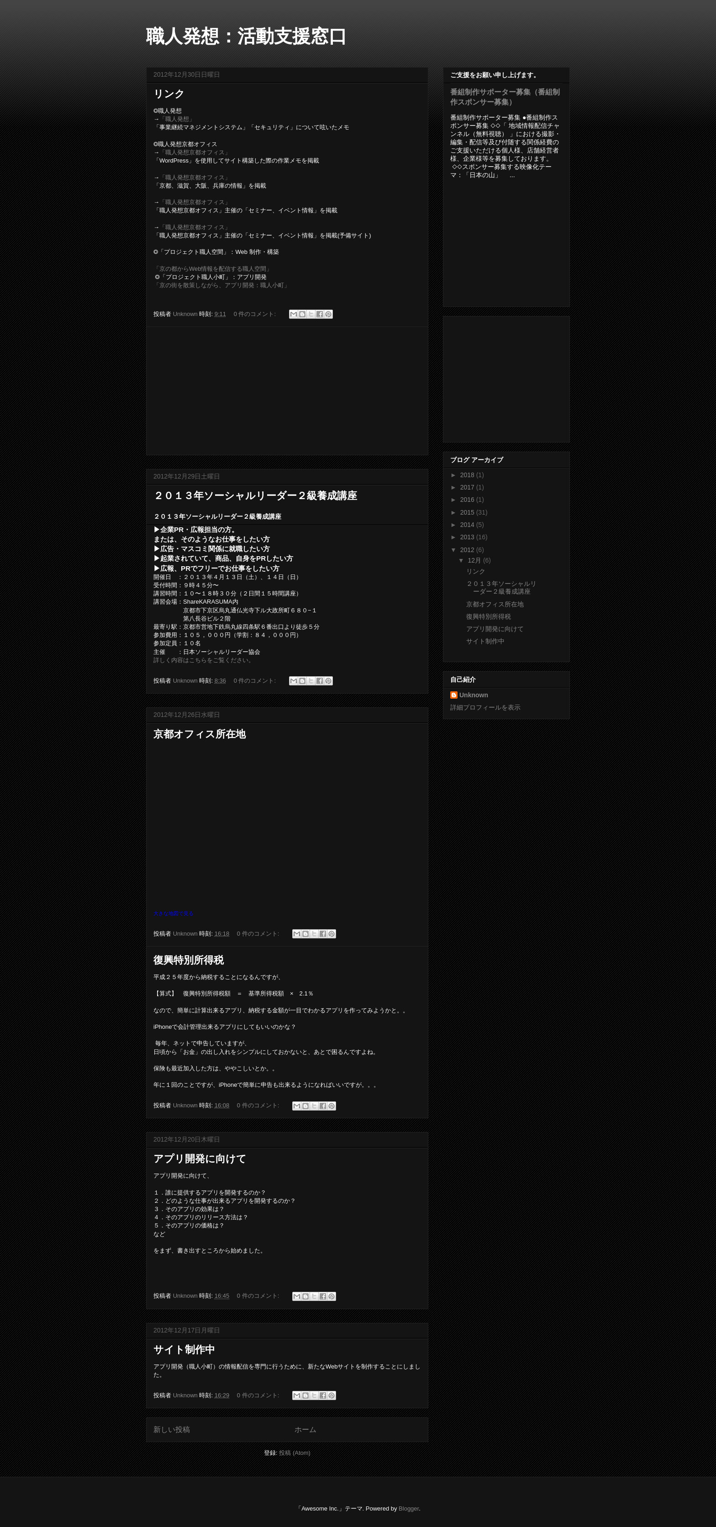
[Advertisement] (287, 391)
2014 (468, 524)
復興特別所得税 (188, 960)
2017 (468, 487)
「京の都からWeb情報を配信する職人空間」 (213, 268)
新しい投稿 (171, 1429)
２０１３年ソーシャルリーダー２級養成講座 (255, 495)
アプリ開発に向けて (200, 1158)
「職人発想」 (177, 119)
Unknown (473, 695)
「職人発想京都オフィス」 (195, 152)
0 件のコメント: (256, 314)
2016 (468, 499)
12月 (475, 560)
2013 (468, 537)
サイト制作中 (184, 1349)
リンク (169, 94)
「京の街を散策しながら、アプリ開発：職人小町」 (221, 285)
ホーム (305, 1429)
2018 (468, 475)
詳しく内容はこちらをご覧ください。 (203, 660)
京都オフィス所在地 (199, 734)
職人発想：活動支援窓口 (246, 36)
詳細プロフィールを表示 (485, 707)
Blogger (409, 1508)
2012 (468, 549)
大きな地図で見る (173, 913)
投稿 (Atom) (295, 1452)
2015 (468, 512)
